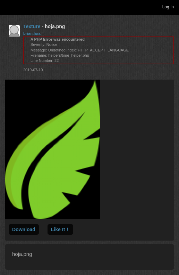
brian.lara (32, 33)
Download (23, 229)
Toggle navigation (8, 6)
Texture (32, 26)
